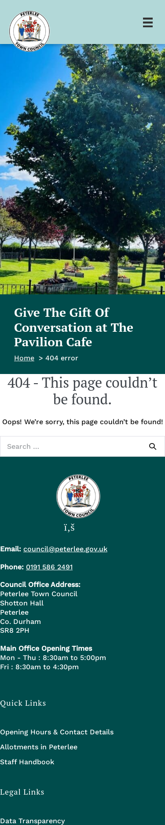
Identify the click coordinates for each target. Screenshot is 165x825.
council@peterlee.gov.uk (65, 549)
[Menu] (148, 22)
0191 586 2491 (49, 567)
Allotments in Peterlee (38, 747)
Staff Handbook (27, 762)
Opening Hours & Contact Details (57, 732)
